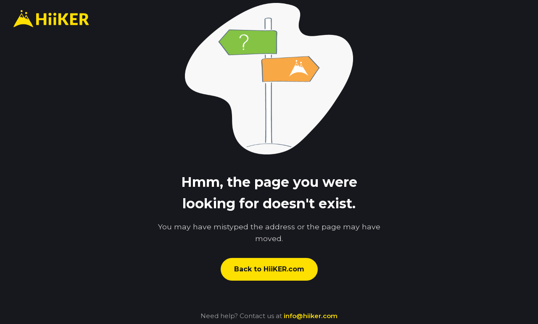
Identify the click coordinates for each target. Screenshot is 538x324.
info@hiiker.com (311, 316)
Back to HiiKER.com (269, 269)
